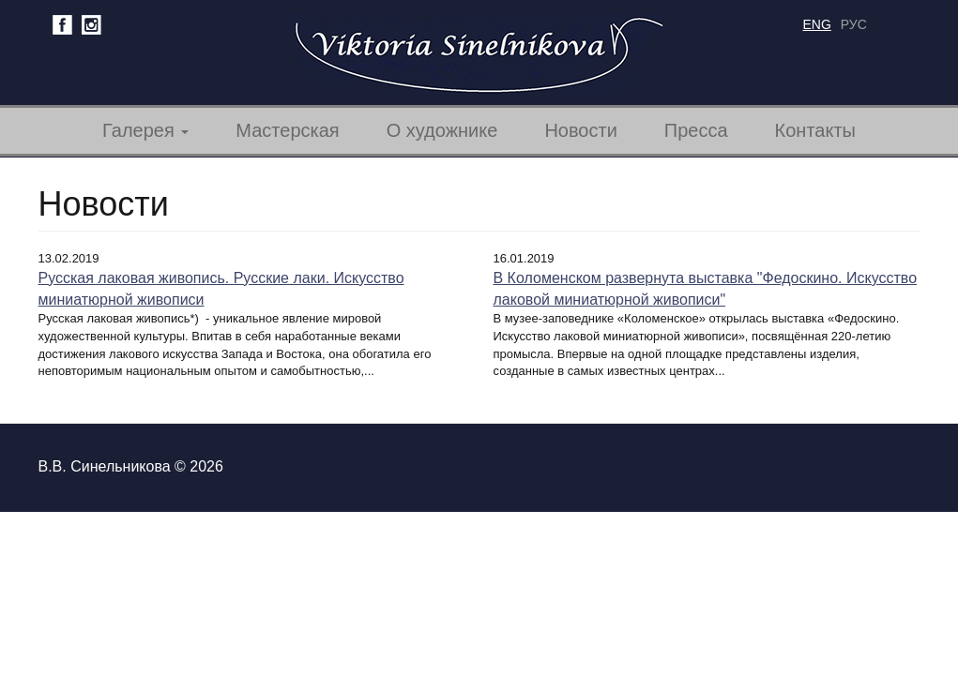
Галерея (145, 130)
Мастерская (287, 130)
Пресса (696, 130)
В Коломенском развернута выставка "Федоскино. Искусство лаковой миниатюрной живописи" (706, 289)
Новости (580, 130)
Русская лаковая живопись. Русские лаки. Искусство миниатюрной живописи (221, 289)
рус (854, 24)
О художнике (442, 130)
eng (817, 24)
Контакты (815, 130)
